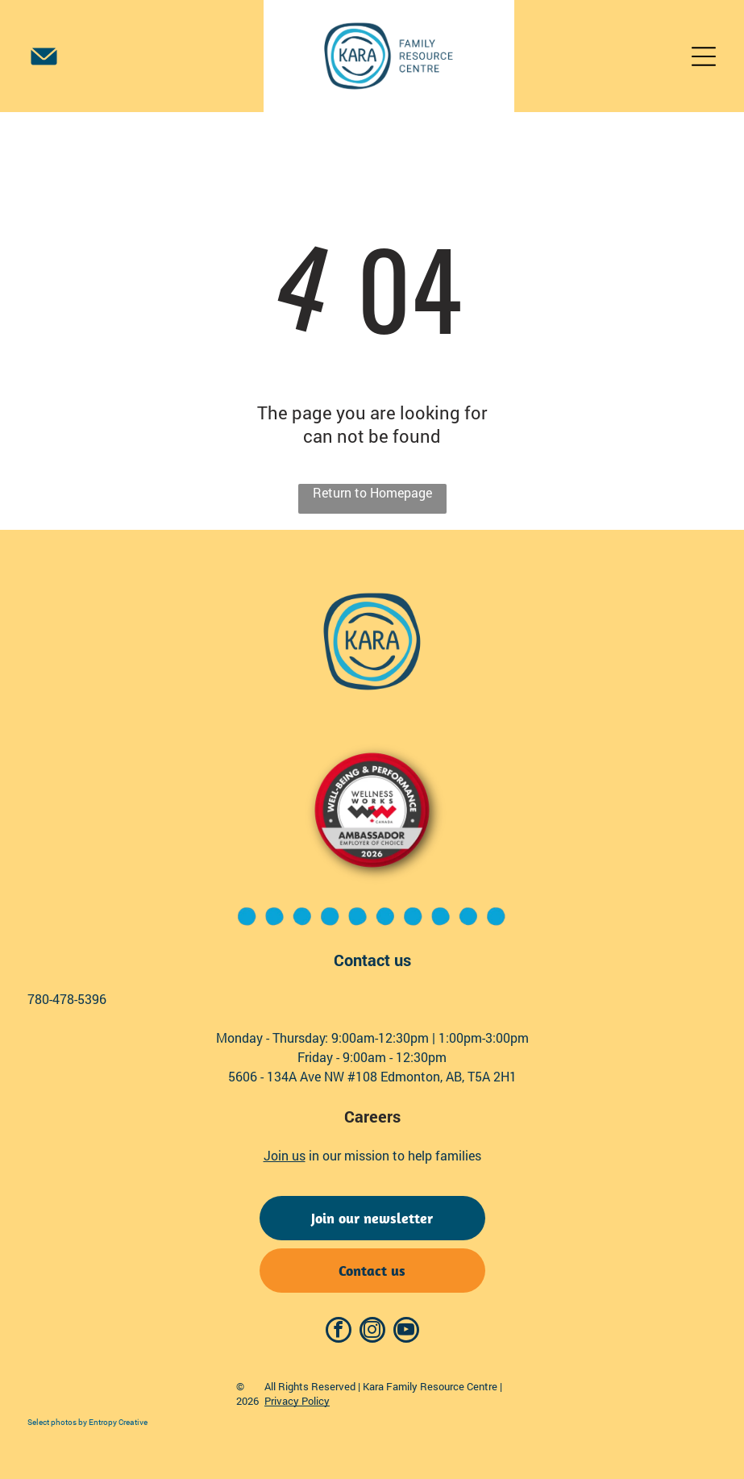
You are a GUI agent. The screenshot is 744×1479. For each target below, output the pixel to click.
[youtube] (406, 1332)
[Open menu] (704, 56)
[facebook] (338, 1332)
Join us (284, 1155)
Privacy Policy (297, 1401)
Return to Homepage (372, 492)
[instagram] (372, 1332)
